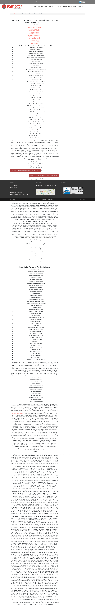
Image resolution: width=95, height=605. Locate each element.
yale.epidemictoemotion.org (18, 413)
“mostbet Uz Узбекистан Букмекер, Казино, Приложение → (44, 175)
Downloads (59, 6)
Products (51, 6)
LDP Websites (82, 199)
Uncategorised (16, 13)
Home (34, 6)
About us (40, 6)
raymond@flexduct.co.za (36, 1)
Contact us (80, 6)
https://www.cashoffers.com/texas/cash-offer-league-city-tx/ (39, 237)
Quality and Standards (69, 6)
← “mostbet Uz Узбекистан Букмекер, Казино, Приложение (25, 170)
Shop (45, 6)
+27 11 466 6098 (27, 1)
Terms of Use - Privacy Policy (47, 199)
